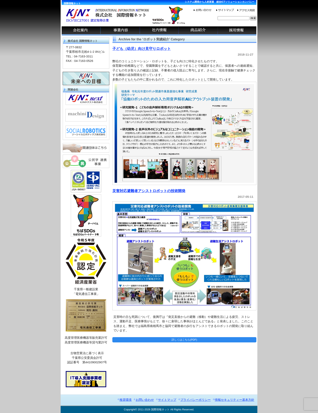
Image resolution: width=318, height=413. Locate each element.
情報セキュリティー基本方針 (234, 399)
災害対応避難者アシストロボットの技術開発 (148, 191)
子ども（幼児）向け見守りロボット (141, 49)
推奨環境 (125, 399)
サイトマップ (167, 399)
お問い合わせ (145, 399)
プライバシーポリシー (195, 399)
